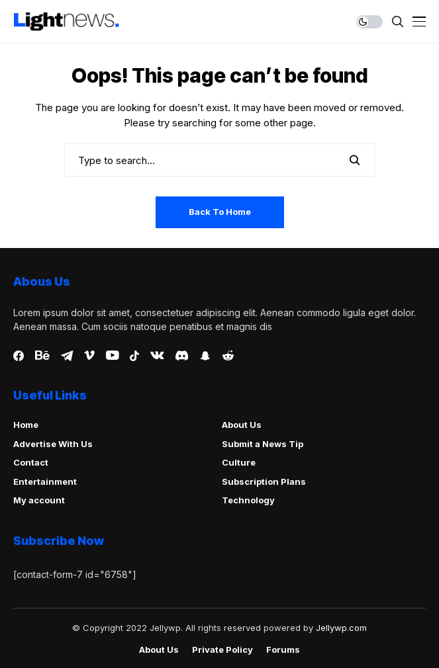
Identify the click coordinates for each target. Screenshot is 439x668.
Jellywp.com (341, 627)
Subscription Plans (264, 481)
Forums (283, 650)
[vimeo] (89, 355)
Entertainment (45, 481)
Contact (30, 462)
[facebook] (18, 356)
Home (25, 424)
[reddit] (228, 355)
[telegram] (67, 356)
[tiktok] (134, 356)
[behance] (42, 355)
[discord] (181, 355)
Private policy (222, 650)
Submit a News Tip (262, 443)
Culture (239, 462)
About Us (242, 424)
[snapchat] (205, 356)
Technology (248, 500)
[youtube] (112, 355)
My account (39, 500)
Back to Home (220, 211)
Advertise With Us (53, 443)
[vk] (157, 356)
